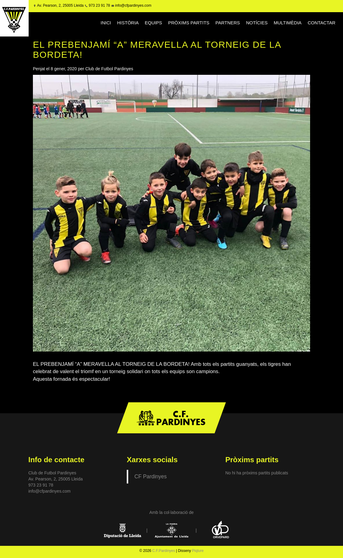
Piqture (197, 551)
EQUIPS (153, 22)
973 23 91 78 (99, 5)
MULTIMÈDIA (287, 22)
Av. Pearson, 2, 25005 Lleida (60, 5)
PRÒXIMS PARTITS (188, 22)
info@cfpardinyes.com (132, 5)
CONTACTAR (321, 22)
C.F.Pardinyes (163, 551)
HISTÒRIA (128, 22)
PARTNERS (227, 22)
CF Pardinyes (150, 476)
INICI (106, 22)
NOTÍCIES (257, 22)
